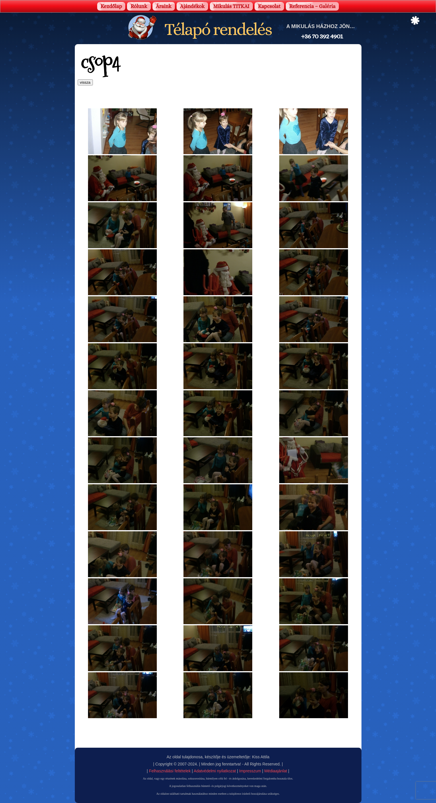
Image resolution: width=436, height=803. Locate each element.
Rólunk (138, 6)
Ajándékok (192, 6)
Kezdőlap (111, 6)
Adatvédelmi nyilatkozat (215, 771)
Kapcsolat (269, 6)
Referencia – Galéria (312, 6)
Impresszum (250, 771)
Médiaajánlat (275, 771)
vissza (85, 82)
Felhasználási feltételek (170, 771)
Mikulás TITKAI (231, 6)
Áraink (164, 6)
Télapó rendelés (218, 29)
